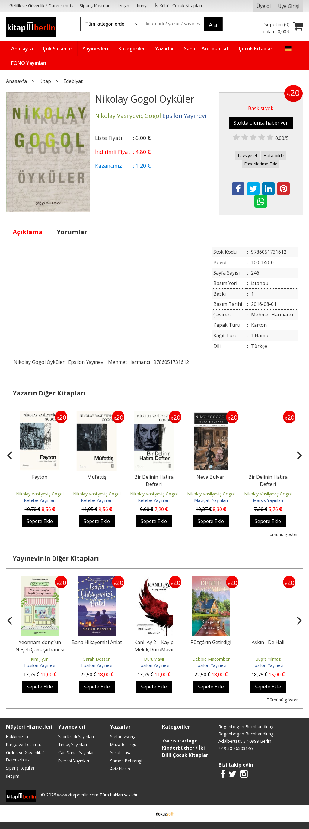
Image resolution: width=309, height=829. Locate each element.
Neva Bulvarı (210, 477)
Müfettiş (97, 477)
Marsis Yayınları (268, 500)
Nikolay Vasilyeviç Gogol (40, 494)
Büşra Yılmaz (268, 659)
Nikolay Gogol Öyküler (39, 362)
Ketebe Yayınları (40, 500)
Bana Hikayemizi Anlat (97, 642)
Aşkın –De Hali (268, 642)
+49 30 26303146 (235, 748)
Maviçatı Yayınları (211, 500)
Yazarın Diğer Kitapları (49, 393)
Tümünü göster (282, 534)
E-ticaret (144, 813)
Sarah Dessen (96, 659)
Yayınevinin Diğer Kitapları (56, 558)
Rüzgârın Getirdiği (210, 642)
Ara (213, 25)
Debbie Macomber (211, 659)
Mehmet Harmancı (129, 362)
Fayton (39, 477)
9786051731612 (171, 362)
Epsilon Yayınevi (86, 362)
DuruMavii (154, 659)
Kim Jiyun (40, 659)
